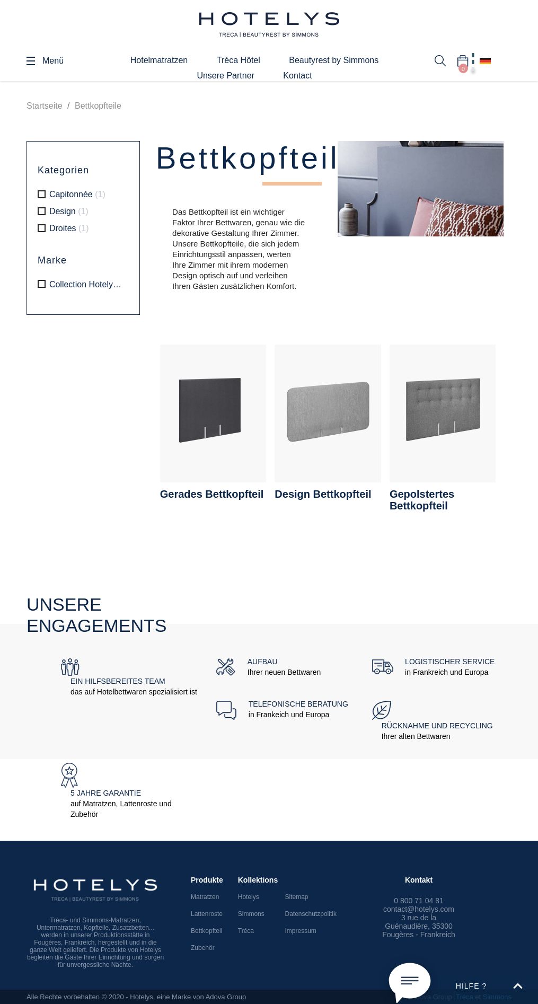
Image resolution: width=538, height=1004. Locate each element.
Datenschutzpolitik (311, 914)
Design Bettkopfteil (323, 494)
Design (69, 211)
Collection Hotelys (87, 284)
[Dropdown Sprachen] (485, 60)
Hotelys (248, 897)
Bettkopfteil (206, 931)
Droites (69, 228)
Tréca (246, 931)
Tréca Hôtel (238, 60)
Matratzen (205, 897)
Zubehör (203, 948)
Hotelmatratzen (159, 60)
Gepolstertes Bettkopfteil (422, 500)
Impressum (300, 931)
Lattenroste (207, 914)
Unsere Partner (225, 75)
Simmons (251, 914)
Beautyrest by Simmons (333, 60)
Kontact (297, 75)
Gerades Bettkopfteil (212, 494)
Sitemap (296, 897)
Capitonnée (77, 194)
